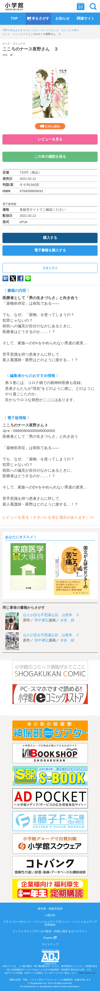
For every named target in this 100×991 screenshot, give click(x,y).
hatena (5, 278)
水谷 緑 (8, 54)
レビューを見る (50, 139)
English (50, 937)
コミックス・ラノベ (37, 30)
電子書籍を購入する (50, 250)
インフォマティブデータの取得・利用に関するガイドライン (50, 931)
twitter (13, 278)
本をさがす (16, 30)
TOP (5, 30)
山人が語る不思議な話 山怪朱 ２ (51, 635)
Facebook (20, 278)
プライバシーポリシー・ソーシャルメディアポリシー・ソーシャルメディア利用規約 (50, 923)
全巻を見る (50, 268)
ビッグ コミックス (14, 34)
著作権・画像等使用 (50, 908)
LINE (28, 278)
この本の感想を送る (50, 156)
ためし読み (50, 126)
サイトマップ (50, 944)
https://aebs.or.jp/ (87, 973)
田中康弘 (42, 620)
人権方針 (50, 915)
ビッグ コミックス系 (63, 30)
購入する (50, 238)
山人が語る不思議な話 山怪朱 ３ (51, 615)
